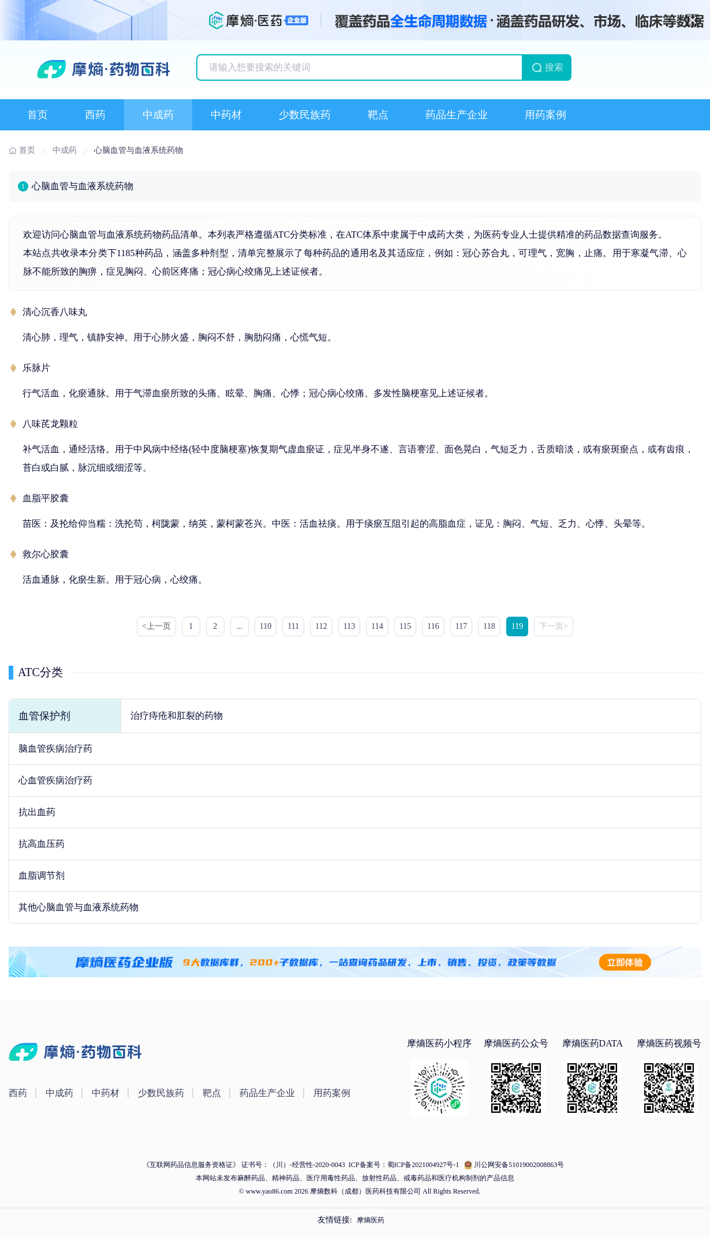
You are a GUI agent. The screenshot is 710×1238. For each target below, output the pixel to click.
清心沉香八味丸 (55, 312)
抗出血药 (36, 812)
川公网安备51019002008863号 (519, 1165)
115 (405, 626)
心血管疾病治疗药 (55, 780)
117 (461, 626)
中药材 (226, 115)
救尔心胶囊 (46, 554)
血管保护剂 (44, 716)
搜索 (554, 67)
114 (377, 626)
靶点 (378, 115)
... (240, 626)
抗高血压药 (41, 844)
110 (265, 626)
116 (433, 626)
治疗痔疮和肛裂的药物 (176, 716)
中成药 (158, 115)
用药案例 (545, 115)
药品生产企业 (456, 115)
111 (293, 626)
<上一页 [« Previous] (156, 626)
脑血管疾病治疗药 (55, 748)
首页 (37, 115)
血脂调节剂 (41, 875)
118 (489, 626)
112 (321, 626)
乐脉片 (36, 368)
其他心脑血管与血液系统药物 (78, 907)
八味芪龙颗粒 (50, 424)
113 (349, 626)
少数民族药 (305, 115)
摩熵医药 (370, 1220)
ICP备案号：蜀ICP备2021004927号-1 (403, 1165)
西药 (95, 115)
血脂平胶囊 (46, 498)
